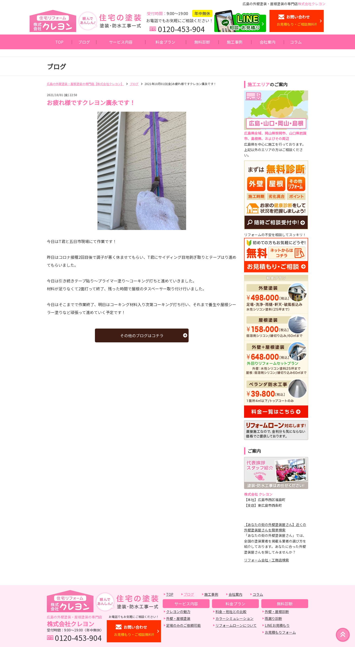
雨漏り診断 (273, 618)
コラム (296, 42)
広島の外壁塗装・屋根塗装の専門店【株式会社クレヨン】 (85, 84)
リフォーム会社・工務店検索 (266, 560)
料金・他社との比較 (231, 611)
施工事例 (235, 42)
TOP (59, 42)
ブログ (84, 42)
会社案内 (267, 42)
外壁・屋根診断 (277, 611)
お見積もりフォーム (280, 632)
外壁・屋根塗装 (178, 618)
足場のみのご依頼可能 (183, 625)
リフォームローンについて (236, 625)
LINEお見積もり (277, 625)
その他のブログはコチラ (141, 335)
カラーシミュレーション (234, 618)
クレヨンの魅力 (178, 611)
